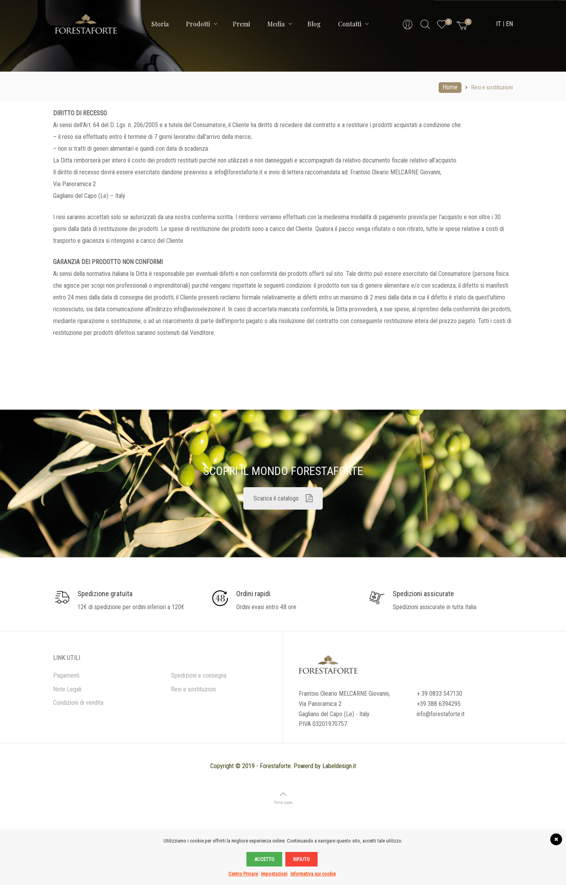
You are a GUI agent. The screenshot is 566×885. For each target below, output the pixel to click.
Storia (160, 24)
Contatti (353, 24)
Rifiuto (301, 859)
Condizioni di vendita (78, 702)
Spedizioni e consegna (198, 675)
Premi (241, 24)
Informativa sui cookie (313, 874)
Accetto (264, 859)
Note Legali (67, 689)
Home (450, 87)
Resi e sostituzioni (193, 689)
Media (279, 24)
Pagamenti (66, 675)
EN (509, 24)
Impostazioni (274, 874)
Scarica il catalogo (283, 498)
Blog (314, 24)
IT (498, 24)
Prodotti (201, 24)
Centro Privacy (243, 874)
